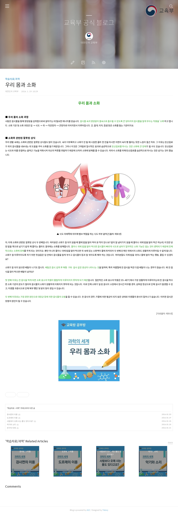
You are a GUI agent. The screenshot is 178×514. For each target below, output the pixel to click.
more (170, 442)
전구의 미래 (11, 428)
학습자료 (10, 408)
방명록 (83, 62)
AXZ (88, 510)
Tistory (105, 510)
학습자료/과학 (12, 79)
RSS (94, 62)
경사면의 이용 (12, 414)
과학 (17, 408)
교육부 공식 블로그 (89, 23)
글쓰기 (73, 62)
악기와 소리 (11, 424)
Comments (13, 486)
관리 (104, 62)
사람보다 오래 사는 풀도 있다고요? (20, 421)
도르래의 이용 (12, 418)
